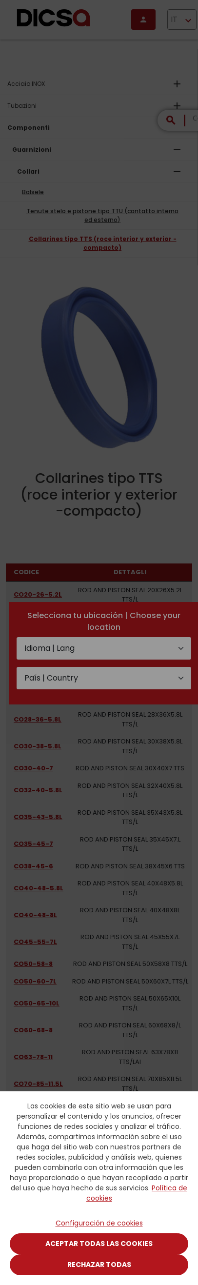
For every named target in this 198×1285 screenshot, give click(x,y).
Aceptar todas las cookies (99, 1243)
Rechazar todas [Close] (99, 1264)
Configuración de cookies (99, 1223)
